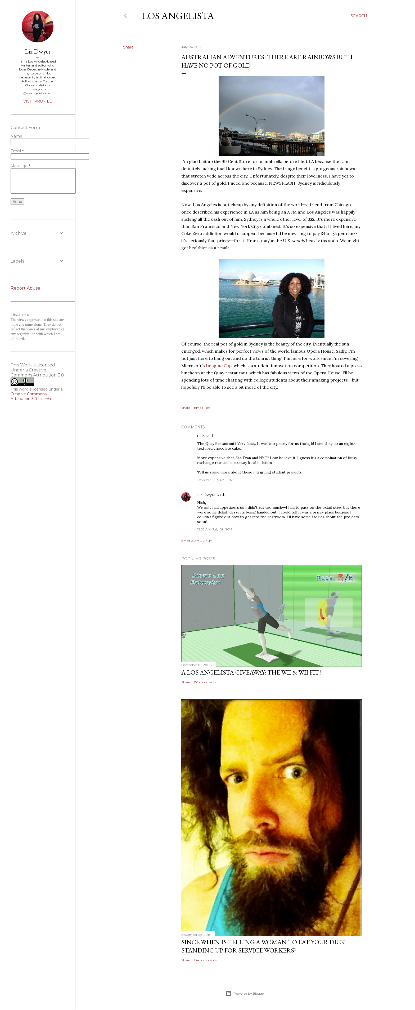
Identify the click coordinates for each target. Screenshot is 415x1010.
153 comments (205, 682)
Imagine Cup (219, 365)
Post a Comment (196, 541)
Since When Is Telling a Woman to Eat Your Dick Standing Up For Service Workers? (263, 946)
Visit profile (37, 101)
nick (201, 435)
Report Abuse (25, 288)
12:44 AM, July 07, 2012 (215, 480)
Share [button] (128, 47)
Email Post (202, 408)
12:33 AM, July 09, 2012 (214, 529)
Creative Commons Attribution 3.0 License (31, 396)
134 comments (205, 960)
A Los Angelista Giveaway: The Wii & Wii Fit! (251, 672)
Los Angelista (178, 16)
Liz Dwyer (206, 494)
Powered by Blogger (245, 993)
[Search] (359, 16)
